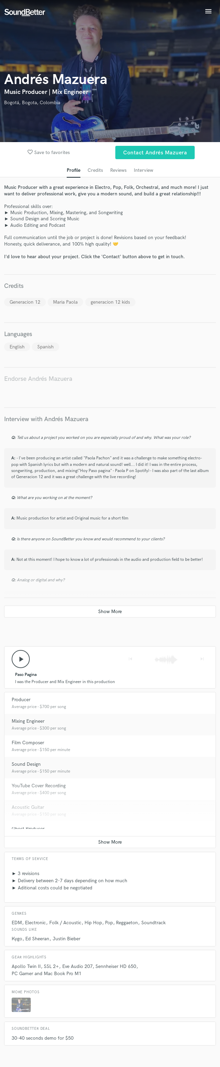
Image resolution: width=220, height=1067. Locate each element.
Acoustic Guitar (28, 807)
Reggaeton (127, 923)
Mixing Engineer (28, 721)
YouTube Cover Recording (39, 786)
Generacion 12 (25, 302)
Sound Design (26, 764)
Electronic (35, 923)
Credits (95, 170)
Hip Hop (93, 923)
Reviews (118, 170)
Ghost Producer (28, 829)
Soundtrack (153, 923)
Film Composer (28, 743)
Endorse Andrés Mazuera (38, 379)
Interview (143, 170)
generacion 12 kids (110, 302)
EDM (17, 923)
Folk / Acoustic (65, 923)
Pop (109, 923)
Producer (21, 700)
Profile (73, 170)
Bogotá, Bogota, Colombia (32, 103)
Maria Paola (65, 302)
